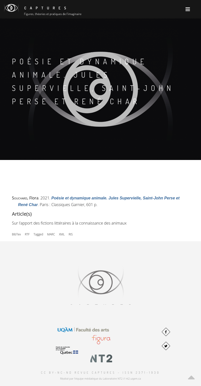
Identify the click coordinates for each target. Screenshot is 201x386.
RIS (71, 234)
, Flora (25, 198)
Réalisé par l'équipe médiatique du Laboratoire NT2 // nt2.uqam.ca (100, 378)
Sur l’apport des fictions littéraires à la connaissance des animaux (69, 223)
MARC (51, 234)
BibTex (16, 234)
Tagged (38, 234)
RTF (27, 234)
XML (62, 234)
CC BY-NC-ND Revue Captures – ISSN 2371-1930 (100, 372)
